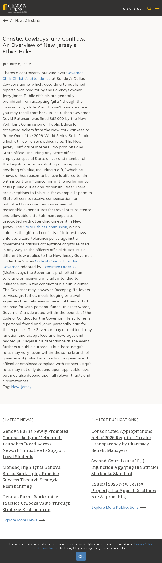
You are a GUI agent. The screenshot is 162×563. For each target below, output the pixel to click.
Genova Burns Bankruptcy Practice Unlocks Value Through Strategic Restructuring (37, 503)
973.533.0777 (133, 9)
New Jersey (21, 386)
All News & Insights (25, 20)
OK (81, 556)
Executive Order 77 (59, 266)
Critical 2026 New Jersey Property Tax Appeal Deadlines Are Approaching (123, 490)
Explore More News (20, 520)
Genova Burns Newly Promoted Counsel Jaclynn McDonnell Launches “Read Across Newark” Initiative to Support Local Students (36, 444)
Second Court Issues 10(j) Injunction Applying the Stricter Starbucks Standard (125, 467)
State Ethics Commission (45, 226)
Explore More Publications (114, 507)
